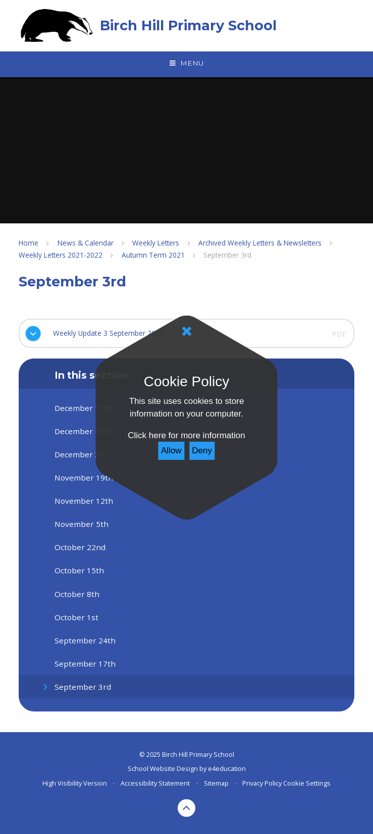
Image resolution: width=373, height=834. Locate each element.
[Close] (186, 331)
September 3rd (227, 255)
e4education (227, 768)
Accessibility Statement (155, 783)
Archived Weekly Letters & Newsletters (260, 243)
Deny (202, 450)
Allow (171, 450)
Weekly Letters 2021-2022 (60, 255)
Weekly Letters (155, 243)
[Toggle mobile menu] (186, 63)
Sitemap (216, 783)
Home (28, 243)
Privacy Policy (262, 783)
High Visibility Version (74, 783)
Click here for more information (186, 435)
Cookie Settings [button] (307, 783)
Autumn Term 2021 (153, 255)
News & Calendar (86, 243)
